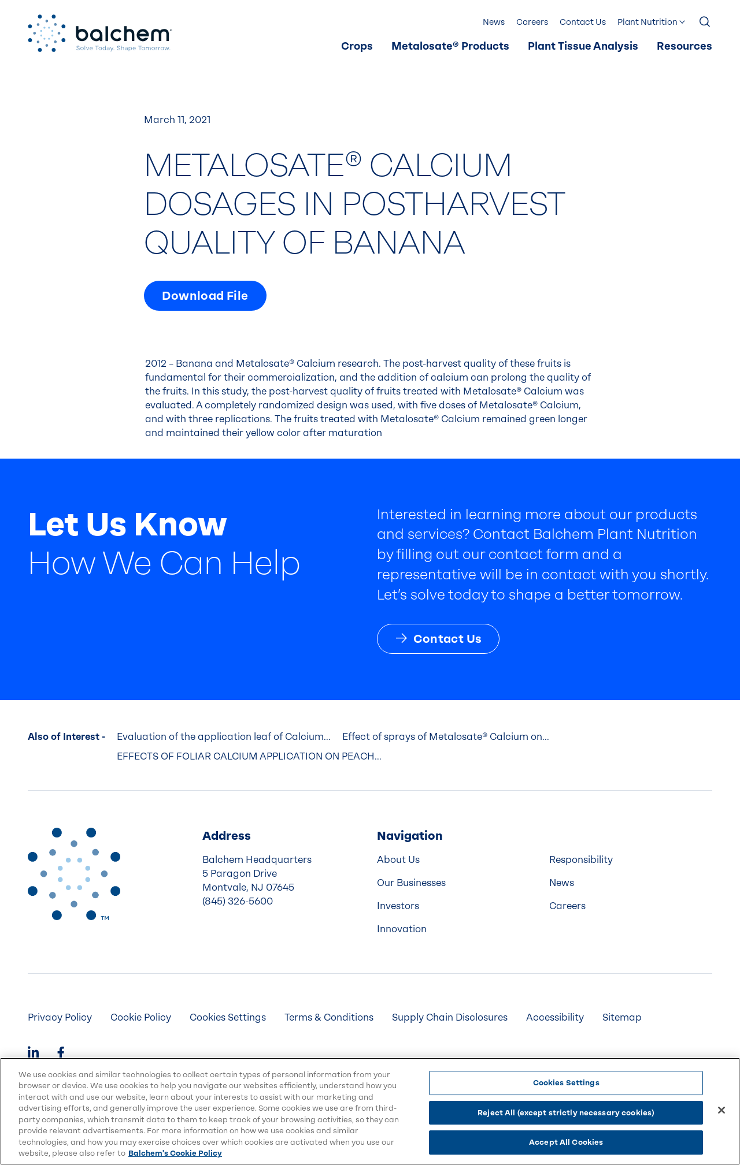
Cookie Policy (140, 1017)
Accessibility (555, 1017)
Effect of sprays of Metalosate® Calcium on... (445, 736)
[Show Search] (705, 22)
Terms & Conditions (328, 1017)
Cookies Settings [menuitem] (228, 1017)
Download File (205, 296)
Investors (398, 905)
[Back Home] (100, 33)
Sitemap (622, 1017)
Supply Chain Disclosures (450, 1017)
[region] (370, 1111)
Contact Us (583, 22)
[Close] (721, 1110)
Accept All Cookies (566, 1142)
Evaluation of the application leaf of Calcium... (224, 736)
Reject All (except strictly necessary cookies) (566, 1112)
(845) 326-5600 (237, 901)
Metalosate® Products (450, 46)
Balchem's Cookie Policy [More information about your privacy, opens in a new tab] (175, 1153)
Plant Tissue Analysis (583, 46)
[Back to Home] (74, 874)
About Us (398, 859)
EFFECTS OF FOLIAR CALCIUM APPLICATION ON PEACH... (249, 756)
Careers (532, 22)
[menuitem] (357, 46)
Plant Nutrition (647, 22)
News (494, 22)
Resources (684, 46)
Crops (357, 46)
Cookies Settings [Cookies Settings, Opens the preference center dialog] (566, 1082)
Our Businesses (411, 882)
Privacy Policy (60, 1017)
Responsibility (581, 859)
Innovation (402, 929)
